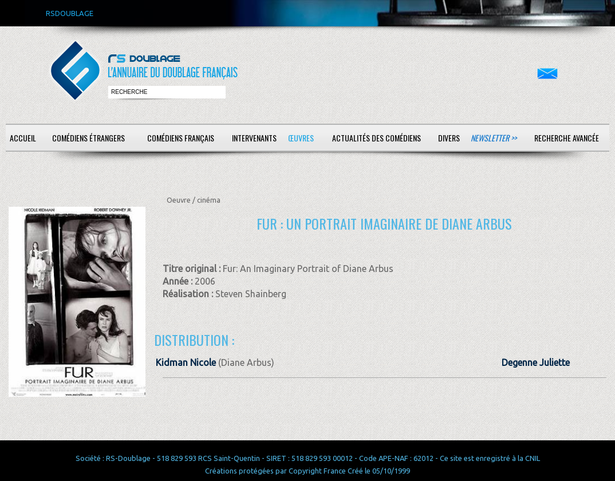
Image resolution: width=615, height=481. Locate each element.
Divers (449, 138)
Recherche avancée (566, 138)
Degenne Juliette (536, 362)
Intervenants (254, 138)
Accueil (23, 138)
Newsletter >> (494, 138)
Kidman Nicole (186, 362)
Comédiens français (180, 138)
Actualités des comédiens (376, 138)
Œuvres (301, 138)
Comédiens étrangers (88, 138)
